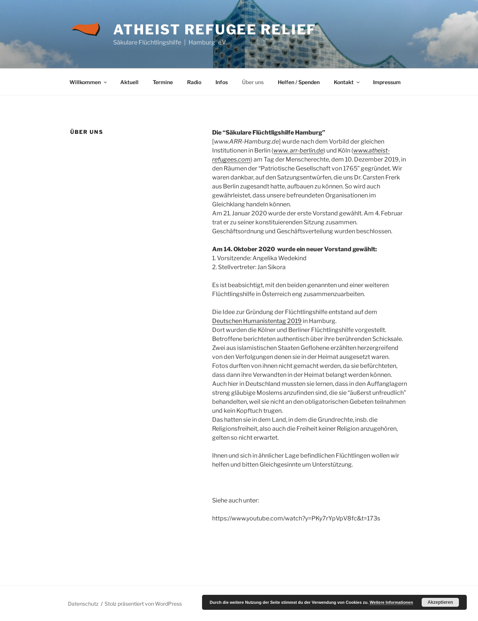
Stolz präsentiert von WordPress (143, 603)
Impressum (387, 82)
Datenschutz (83, 603)
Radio (194, 82)
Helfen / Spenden (299, 82)
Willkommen (88, 82)
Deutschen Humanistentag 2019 (257, 321)
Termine (163, 82)
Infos (221, 82)
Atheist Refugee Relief (214, 29)
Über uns (253, 82)
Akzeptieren (440, 602)
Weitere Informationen (391, 602)
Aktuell (129, 82)
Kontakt (347, 82)
